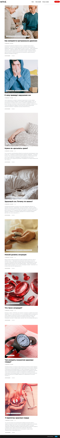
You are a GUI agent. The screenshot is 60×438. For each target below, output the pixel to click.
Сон (23, 198)
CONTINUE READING (7, 55)
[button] (57, 2)
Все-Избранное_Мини (10, 198)
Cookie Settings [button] (52, 436)
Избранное (20, 198)
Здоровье (16, 198)
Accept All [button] (57, 436)
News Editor (7, 43)
